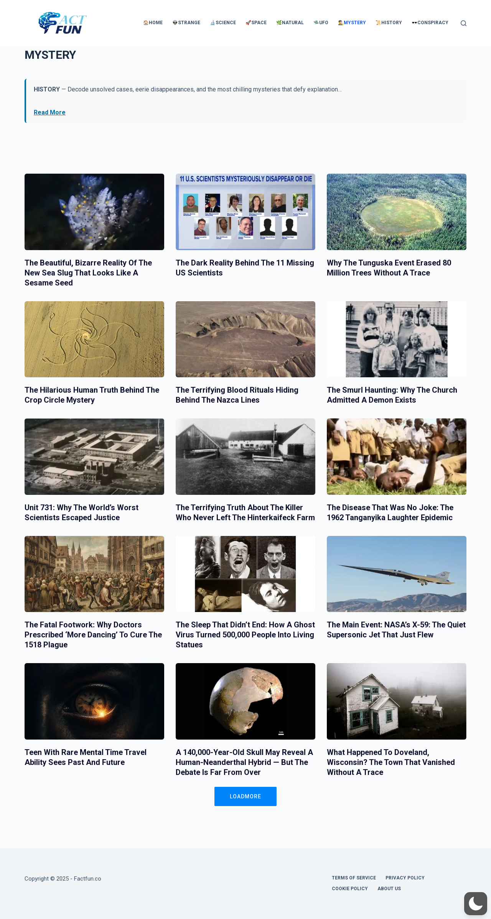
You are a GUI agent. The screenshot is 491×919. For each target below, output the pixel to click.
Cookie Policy (350, 888)
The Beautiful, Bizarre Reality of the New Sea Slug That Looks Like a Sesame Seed (88, 272)
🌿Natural (290, 22)
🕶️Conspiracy (430, 22)
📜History (389, 22)
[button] (475, 903)
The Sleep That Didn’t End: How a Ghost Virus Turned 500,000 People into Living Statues (245, 634)
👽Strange (186, 22)
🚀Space (256, 22)
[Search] (463, 23)
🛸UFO (320, 22)
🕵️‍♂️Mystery (352, 22)
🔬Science (223, 22)
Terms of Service (354, 878)
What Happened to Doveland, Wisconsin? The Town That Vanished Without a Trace (391, 762)
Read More (50, 112)
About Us (389, 888)
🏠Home (153, 22)
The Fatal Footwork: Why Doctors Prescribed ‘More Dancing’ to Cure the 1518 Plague (93, 634)
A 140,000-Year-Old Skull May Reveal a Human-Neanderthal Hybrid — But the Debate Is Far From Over (244, 762)
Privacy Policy (405, 878)
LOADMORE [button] (245, 796)
